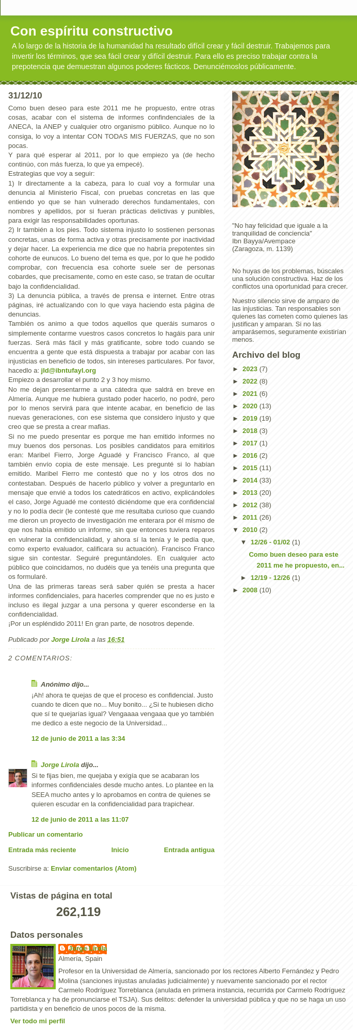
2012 (250, 505)
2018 (250, 431)
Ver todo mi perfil (37, 1021)
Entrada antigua (189, 850)
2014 (250, 480)
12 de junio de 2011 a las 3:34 (78, 738)
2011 (250, 517)
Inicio (120, 850)
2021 (250, 393)
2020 (250, 406)
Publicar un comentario (45, 834)
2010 (250, 530)
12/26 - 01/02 (271, 542)
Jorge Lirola (60, 765)
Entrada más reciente (42, 850)
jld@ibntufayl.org (68, 370)
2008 (250, 590)
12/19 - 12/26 (271, 578)
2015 (250, 468)
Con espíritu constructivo (91, 31)
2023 (250, 369)
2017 (250, 443)
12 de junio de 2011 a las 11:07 (80, 819)
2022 (250, 381)
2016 (250, 455)
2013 (250, 492)
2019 (250, 418)
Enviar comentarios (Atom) (93, 868)
